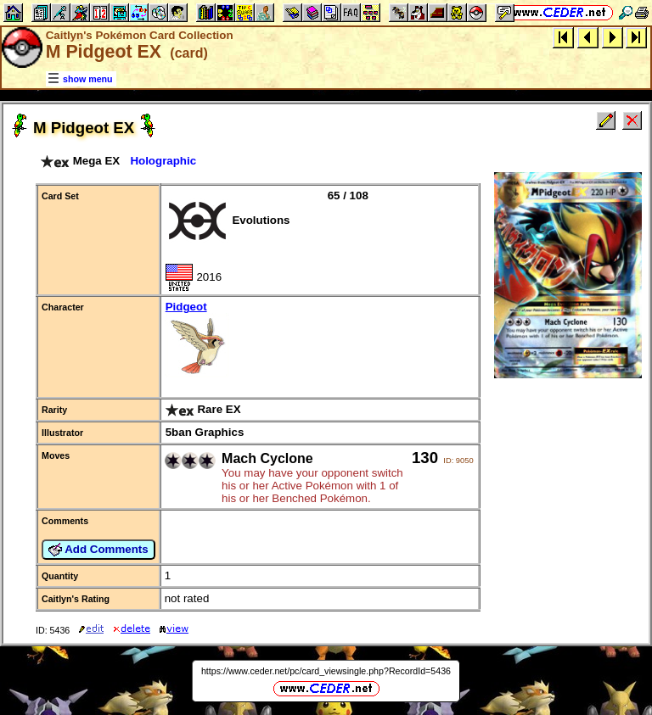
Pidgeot (320, 340)
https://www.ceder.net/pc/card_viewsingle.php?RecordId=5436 (326, 671)
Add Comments (98, 549)
